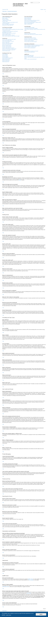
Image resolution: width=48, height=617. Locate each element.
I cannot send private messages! (29, 27)
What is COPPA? (5, 18)
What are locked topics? (6, 60)
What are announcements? (6, 58)
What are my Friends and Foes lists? (30, 33)
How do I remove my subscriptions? (29, 47)
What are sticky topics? (5, 59)
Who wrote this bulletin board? (29, 55)
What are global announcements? (7, 57)
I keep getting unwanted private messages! (31, 28)
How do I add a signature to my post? (8, 41)
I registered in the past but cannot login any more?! (10, 22)
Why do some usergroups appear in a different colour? (32, 22)
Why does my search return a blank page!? (31, 39)
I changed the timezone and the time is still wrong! (10, 31)
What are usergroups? (27, 19)
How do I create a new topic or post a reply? (9, 39)
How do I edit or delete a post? (7, 40)
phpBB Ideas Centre (5, 586)
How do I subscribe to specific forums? (30, 46)
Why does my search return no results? (30, 38)
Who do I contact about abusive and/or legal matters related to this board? (34, 57)
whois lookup (29, 593)
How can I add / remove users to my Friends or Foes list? (33, 34)
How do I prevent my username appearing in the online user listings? (12, 29)
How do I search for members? (29, 40)
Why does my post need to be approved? (8, 49)
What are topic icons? (5, 61)
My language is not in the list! (6, 32)
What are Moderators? (27, 18)
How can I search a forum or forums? (30, 37)
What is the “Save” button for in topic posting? (9, 48)
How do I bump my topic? (6, 50)
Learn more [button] (8, 615)
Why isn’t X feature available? (29, 56)
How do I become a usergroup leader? (30, 21)
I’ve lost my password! (5, 23)
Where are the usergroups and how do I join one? (32, 20)
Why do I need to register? (6, 17)
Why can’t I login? (5, 21)
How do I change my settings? (7, 28)
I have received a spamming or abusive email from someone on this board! (34, 30)
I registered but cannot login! (6, 20)
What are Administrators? (28, 17)
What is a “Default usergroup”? (29, 23)
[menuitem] (7, 9)
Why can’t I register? (5, 19)
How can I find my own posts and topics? (30, 41)
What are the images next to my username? (9, 33)
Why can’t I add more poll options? (7, 43)
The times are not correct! (6, 30)
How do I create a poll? (5, 42)
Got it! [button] (41, 614)
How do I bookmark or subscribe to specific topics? (32, 45)
